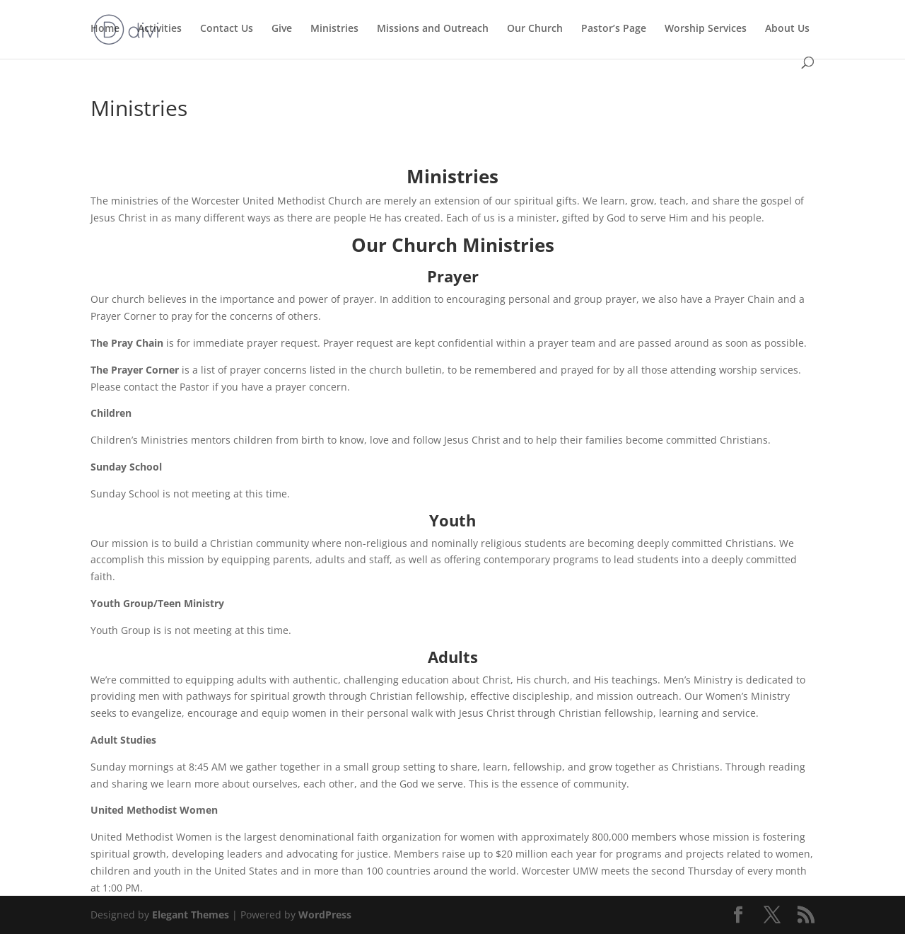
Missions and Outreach (433, 29)
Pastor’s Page (613, 29)
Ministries (334, 29)
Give (282, 29)
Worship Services (706, 29)
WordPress (324, 914)
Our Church (535, 29)
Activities (160, 29)
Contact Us (226, 29)
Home (104, 29)
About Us (787, 29)
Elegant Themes (190, 914)
